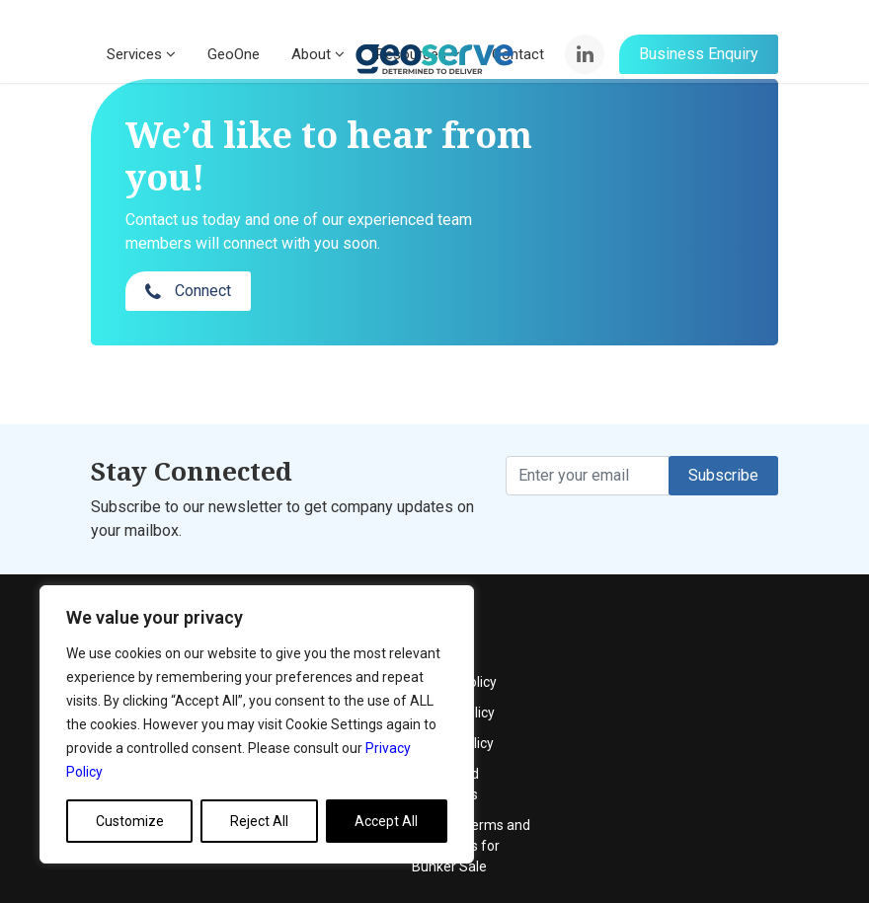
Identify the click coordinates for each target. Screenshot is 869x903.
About (318, 60)
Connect (670, 193)
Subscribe (723, 435)
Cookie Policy (690, 666)
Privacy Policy (691, 605)
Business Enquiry (698, 59)
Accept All (386, 821)
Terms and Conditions (682, 707)
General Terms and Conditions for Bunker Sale (708, 768)
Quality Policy (690, 635)
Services (141, 60)
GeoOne (233, 60)
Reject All (259, 821)
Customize (130, 821)
